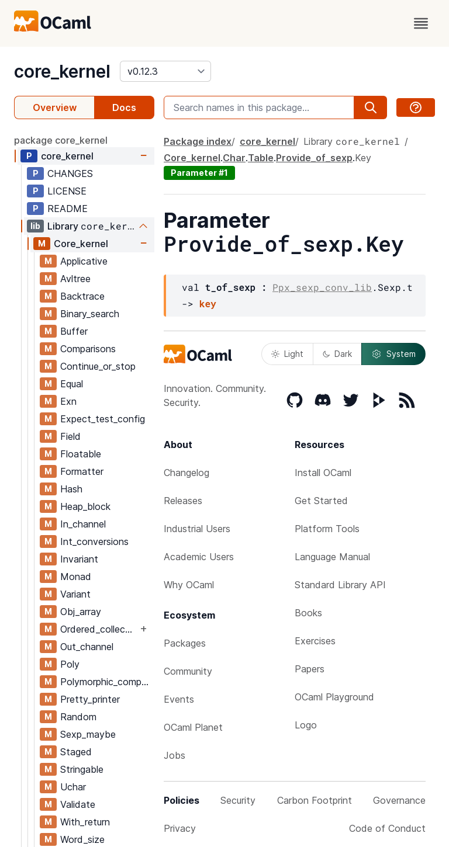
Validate (77, 804)
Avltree (75, 278)
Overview (55, 107)
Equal (71, 384)
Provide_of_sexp (314, 158)
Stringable (81, 769)
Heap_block (85, 506)
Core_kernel (81, 243)
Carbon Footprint (314, 800)
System (393, 354)
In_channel (83, 524)
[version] (165, 71)
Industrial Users (197, 528)
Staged (76, 752)
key (207, 303)
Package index (198, 141)
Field (70, 436)
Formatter (81, 471)
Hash (71, 489)
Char (234, 158)
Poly (70, 664)
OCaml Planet (193, 727)
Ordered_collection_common (98, 629)
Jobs (174, 755)
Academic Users (199, 557)
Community (188, 671)
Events (179, 699)
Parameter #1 (199, 173)
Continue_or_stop (98, 366)
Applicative (84, 261)
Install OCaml (323, 472)
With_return (85, 822)
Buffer (74, 331)
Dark (337, 354)
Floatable (80, 454)
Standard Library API (340, 585)
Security (237, 800)
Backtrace (82, 296)
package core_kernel (61, 140)
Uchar (73, 787)
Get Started (321, 500)
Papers (309, 669)
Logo (306, 725)
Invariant (79, 559)
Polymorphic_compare (107, 682)
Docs (124, 107)
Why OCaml (189, 585)
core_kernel (62, 71)
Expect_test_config (102, 419)
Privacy (180, 828)
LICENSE (67, 191)
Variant (75, 594)
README (67, 208)
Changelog (186, 472)
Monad (75, 576)
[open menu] (421, 23)
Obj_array (80, 611)
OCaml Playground (334, 697)
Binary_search (89, 314)
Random (78, 717)
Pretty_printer (90, 699)
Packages (185, 643)
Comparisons (88, 349)
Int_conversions (94, 541)
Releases (183, 500)
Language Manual (332, 557)
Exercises (315, 641)
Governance (399, 800)
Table (261, 158)
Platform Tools (327, 528)
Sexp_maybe (88, 734)
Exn (68, 401)
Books (308, 613)
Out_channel (86, 646)
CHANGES (70, 173)
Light (287, 354)
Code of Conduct (387, 828)
